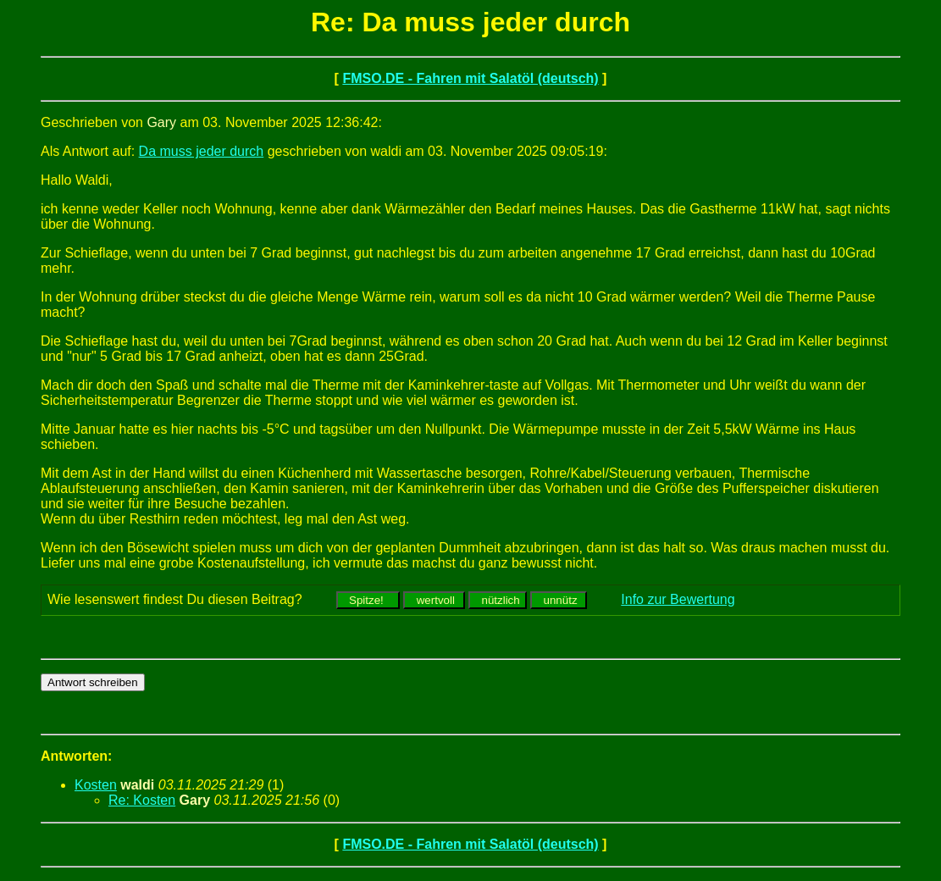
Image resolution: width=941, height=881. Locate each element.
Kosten (96, 785)
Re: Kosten (141, 800)
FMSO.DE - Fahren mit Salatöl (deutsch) (470, 78)
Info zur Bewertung (677, 599)
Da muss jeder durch (201, 151)
